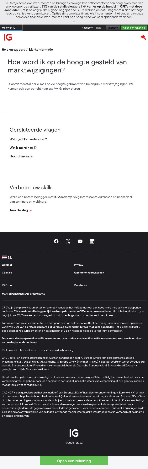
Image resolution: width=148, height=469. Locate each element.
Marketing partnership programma (23, 293)
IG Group (7, 285)
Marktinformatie (41, 49)
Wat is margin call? (23, 147)
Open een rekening (134, 27)
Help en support (13, 49)
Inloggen (113, 27)
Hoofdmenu (20, 156)
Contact (7, 264)
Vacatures (80, 285)
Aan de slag (19, 210)
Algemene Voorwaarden (89, 272)
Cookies (7, 272)
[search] (143, 37)
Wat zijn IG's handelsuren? (28, 139)
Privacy (78, 264)
